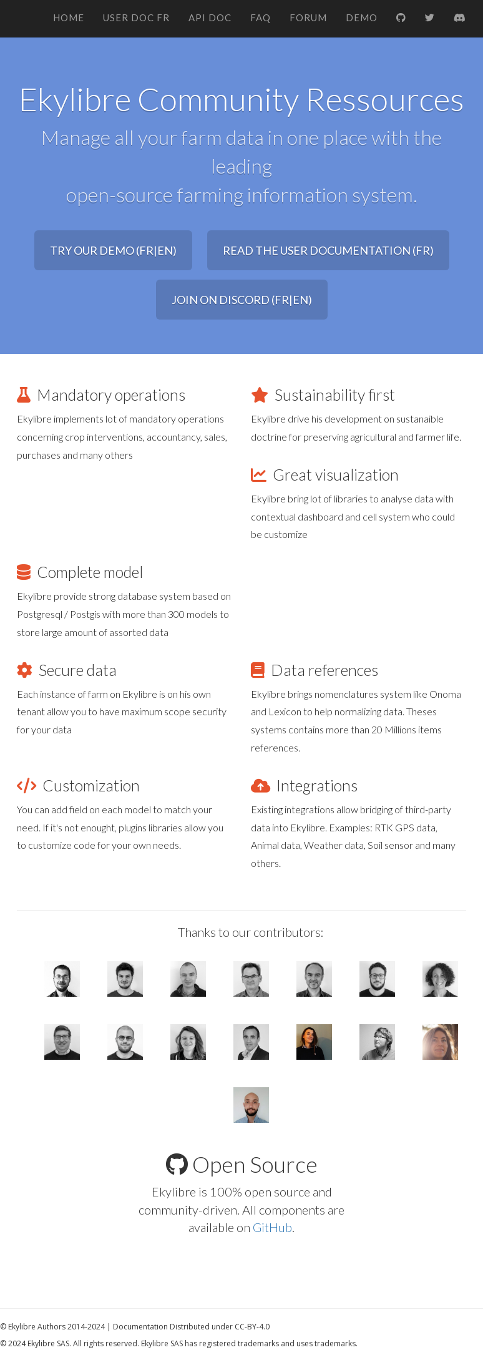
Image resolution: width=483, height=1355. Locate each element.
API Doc (210, 17)
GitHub (272, 1227)
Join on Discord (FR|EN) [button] (242, 299)
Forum (308, 17)
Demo (362, 17)
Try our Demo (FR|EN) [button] (113, 250)
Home (68, 17)
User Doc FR (136, 17)
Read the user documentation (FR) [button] (328, 250)
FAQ (260, 17)
